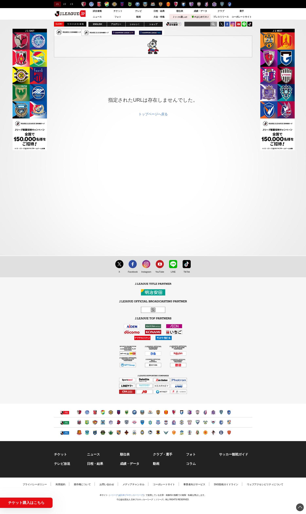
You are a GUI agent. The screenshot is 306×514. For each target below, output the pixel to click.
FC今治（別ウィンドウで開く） (205, 422)
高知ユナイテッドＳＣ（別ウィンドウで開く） (197, 432)
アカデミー (116, 24)
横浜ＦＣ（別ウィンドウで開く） (142, 422)
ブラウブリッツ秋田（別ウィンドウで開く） (102, 422)
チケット (117, 11)
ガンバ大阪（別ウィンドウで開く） (181, 412)
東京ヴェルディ (129, 4)
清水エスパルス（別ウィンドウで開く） (158, 412)
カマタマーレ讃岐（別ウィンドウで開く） (181, 432)
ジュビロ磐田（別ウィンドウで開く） (181, 422)
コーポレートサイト (242, 17)
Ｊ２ (64, 4)
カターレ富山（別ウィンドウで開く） (173, 422)
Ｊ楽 (179, 17)
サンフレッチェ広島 (214, 4)
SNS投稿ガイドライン (226, 484)
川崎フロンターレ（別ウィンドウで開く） (142, 412)
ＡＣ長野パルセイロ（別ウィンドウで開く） (118, 432)
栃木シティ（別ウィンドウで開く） (126, 422)
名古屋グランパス (168, 4)
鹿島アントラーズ (83, 4)
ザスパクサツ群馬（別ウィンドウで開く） (94, 432)
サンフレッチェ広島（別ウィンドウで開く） (213, 412)
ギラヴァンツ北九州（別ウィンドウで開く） (205, 432)
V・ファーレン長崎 (229, 4)
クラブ (221, 11)
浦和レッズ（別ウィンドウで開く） (94, 412)
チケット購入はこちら (26, 503)
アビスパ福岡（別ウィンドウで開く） (221, 412)
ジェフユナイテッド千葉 (106, 4)
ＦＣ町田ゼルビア (137, 4)
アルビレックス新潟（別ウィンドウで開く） (165, 422)
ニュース (97, 17)
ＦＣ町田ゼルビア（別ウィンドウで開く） (134, 412)
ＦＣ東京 (122, 4)
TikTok (249, 24)
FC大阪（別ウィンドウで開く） (150, 432)
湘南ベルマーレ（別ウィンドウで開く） (150, 422)
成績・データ (200, 11)
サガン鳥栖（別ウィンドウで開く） (213, 422)
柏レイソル (114, 4)
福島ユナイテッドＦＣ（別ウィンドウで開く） (79, 432)
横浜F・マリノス (152, 4)
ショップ (153, 24)
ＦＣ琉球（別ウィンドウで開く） (229, 432)
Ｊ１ (57, 4)
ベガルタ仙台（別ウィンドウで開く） (94, 422)
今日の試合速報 (75, 24)
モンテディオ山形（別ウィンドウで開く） (110, 422)
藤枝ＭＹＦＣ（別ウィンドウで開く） (189, 422)
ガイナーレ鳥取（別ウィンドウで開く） (165, 432)
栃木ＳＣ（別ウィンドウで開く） (87, 432)
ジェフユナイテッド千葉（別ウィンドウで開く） (102, 412)
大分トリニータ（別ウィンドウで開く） (221, 422)
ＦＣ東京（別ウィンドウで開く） (118, 412)
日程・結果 (159, 11)
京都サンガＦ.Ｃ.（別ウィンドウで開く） (173, 412)
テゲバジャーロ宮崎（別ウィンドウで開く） (229, 422)
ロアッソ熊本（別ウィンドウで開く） (213, 432)
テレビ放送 (62, 463)
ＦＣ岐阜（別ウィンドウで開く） (134, 432)
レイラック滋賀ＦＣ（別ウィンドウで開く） (142, 432)
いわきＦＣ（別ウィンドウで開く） (118, 422)
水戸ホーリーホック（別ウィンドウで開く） (87, 412)
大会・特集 (159, 17)
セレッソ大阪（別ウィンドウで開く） (189, 412)
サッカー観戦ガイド (233, 454)
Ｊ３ (71, 4)
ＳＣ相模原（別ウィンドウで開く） (102, 432)
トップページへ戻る (153, 114)
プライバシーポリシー (35, 484)
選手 (241, 11)
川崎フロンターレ (145, 4)
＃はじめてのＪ (200, 16)
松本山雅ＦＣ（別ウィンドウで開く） (110, 432)
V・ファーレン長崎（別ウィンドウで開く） (229, 412)
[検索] (213, 24)
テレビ (138, 11)
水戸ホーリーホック (91, 4)
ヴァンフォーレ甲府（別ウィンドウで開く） (158, 422)
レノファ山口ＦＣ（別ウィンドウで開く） (173, 432)
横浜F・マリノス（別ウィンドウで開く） (150, 412)
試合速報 (97, 11)
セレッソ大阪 (191, 4)
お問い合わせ (107, 484)
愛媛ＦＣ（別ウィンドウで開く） (189, 432)
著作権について (82, 484)
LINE (244, 24)
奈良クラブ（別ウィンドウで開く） (158, 432)
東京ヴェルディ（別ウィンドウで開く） (126, 412)
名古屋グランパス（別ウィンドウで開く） (165, 412)
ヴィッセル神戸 (198, 4)
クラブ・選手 (162, 454)
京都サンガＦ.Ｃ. (175, 4)
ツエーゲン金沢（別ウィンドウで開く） (126, 432)
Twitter (221, 24)
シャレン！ (135, 24)
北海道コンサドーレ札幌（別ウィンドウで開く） (79, 422)
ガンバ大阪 (183, 4)
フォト (117, 17)
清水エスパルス (160, 4)
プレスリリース (221, 17)
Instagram (232, 24)
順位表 (179, 11)
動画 (138, 17)
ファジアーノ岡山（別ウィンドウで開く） (205, 412)
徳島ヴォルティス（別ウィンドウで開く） (197, 422)
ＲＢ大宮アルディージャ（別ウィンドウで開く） (134, 422)
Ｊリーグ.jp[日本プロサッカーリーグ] (126, 495)
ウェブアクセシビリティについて (265, 484)
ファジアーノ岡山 (206, 4)
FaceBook (227, 24)
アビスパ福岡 (221, 4)
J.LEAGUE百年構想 (174, 24)
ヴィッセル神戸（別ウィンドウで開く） (197, 412)
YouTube (238, 24)
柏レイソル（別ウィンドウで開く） (110, 412)
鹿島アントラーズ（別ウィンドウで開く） (79, 412)
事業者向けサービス (194, 484)
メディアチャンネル (133, 484)
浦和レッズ (99, 4)
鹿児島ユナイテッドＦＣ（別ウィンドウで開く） (221, 432)
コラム (191, 463)
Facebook (132, 272)
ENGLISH (97, 24)
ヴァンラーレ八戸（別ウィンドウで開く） (87, 422)
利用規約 (60, 484)
